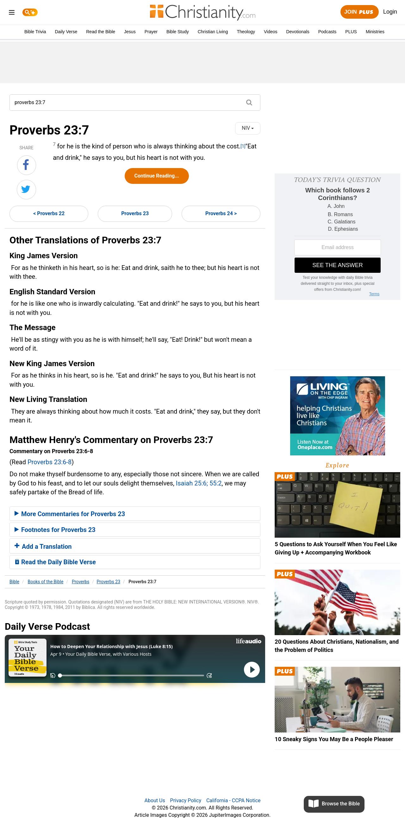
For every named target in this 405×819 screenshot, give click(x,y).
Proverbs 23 (135, 213)
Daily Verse (66, 31)
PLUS (351, 31)
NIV (248, 128)
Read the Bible (100, 31)
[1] (242, 146)
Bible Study (177, 31)
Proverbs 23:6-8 (50, 462)
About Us (154, 800)
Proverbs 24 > (221, 213)
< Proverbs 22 (49, 213)
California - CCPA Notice (233, 800)
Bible (14, 581)
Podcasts (327, 31)
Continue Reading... (156, 176)
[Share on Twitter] (26, 189)
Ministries (375, 31)
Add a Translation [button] (43, 546)
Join (359, 12)
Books (46, 581)
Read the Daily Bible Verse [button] (55, 562)
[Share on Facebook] (26, 165)
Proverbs (80, 581)
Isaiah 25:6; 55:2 (199, 483)
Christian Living (213, 31)
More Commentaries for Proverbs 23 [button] (70, 514)
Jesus (130, 31)
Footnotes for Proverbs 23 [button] (55, 530)
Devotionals (297, 31)
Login (390, 12)
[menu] (12, 13)
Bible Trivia (35, 31)
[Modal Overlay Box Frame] (337, 236)
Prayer (151, 31)
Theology (246, 31)
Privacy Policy (186, 800)
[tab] (135, 514)
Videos (270, 31)
